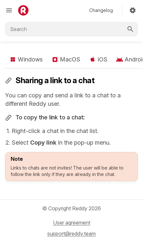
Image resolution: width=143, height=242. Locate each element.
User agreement (71, 222)
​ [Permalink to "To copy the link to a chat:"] (8, 118)
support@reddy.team (71, 233)
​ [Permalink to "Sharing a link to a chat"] (8, 80)
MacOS (65, 59)
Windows (26, 59)
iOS (98, 59)
